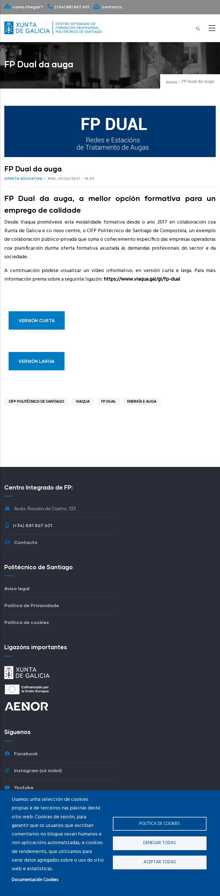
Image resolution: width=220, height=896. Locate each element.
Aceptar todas (160, 862)
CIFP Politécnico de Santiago (36, 401)
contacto (108, 6)
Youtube (19, 787)
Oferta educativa (23, 178)
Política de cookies (159, 823)
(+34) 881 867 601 (68, 6)
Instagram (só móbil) (33, 770)
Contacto (21, 542)
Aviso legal (17, 588)
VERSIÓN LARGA (36, 361)
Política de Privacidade (31, 605)
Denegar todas (159, 843)
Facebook (21, 753)
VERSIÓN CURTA (37, 320)
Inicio (171, 81)
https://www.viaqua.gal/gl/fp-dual (142, 279)
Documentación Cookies (35, 880)
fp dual (108, 401)
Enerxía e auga (141, 401)
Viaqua (83, 401)
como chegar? (23, 6)
